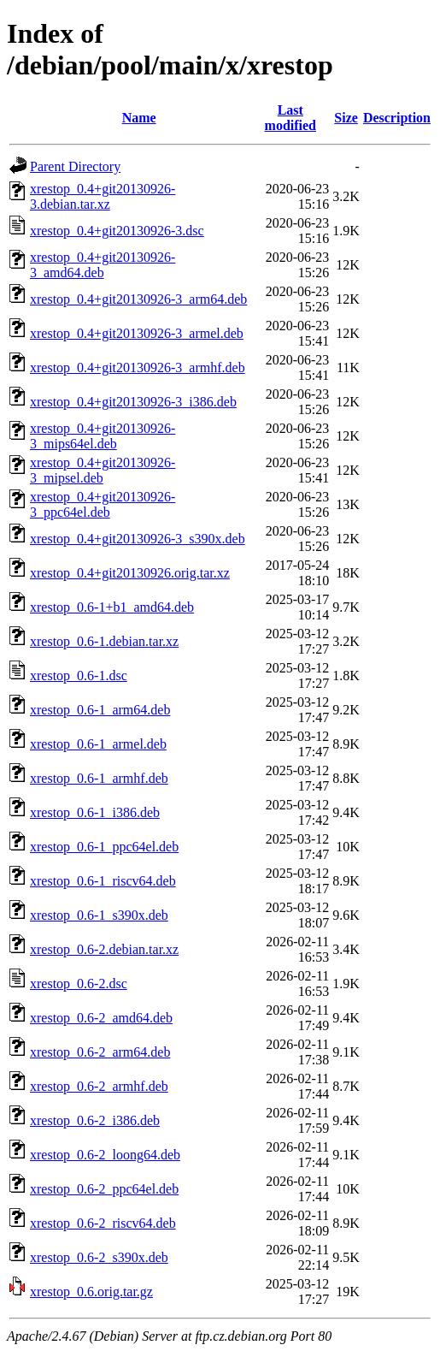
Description (397, 117)
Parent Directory (75, 166)
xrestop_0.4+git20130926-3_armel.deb (136, 333)
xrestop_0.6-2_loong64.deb (105, 1154)
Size (346, 117)
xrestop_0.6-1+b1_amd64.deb (112, 607)
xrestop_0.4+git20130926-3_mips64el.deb (102, 436)
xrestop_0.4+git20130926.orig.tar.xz (130, 573)
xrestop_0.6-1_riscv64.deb (103, 881)
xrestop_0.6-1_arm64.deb (100, 709)
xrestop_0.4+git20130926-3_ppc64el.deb (102, 504)
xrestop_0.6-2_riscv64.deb (103, 1223)
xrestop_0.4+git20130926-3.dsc (117, 230)
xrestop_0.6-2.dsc (78, 983)
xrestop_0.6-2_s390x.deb (99, 1257)
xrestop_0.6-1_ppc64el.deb (104, 846)
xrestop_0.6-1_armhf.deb (99, 778)
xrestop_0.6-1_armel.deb (98, 744)
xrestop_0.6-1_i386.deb (95, 812)
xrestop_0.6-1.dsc (78, 675)
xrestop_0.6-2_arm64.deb (100, 1052)
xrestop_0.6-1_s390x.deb (99, 915)
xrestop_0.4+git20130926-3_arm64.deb (138, 299)
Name (139, 117)
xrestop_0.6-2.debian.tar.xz (104, 949)
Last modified (290, 118)
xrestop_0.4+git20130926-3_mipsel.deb (102, 470)
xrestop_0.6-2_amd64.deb (101, 1017)
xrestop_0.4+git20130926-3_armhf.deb (137, 367)
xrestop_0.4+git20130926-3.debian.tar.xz (102, 196)
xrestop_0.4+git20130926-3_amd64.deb (102, 265)
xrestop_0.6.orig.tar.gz (91, 1291)
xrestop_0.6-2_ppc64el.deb (104, 1189)
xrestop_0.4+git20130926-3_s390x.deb (137, 538)
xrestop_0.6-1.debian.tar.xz (104, 641)
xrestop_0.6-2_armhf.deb (99, 1086)
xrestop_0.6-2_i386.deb (95, 1120)
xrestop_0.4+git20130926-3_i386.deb (133, 401)
